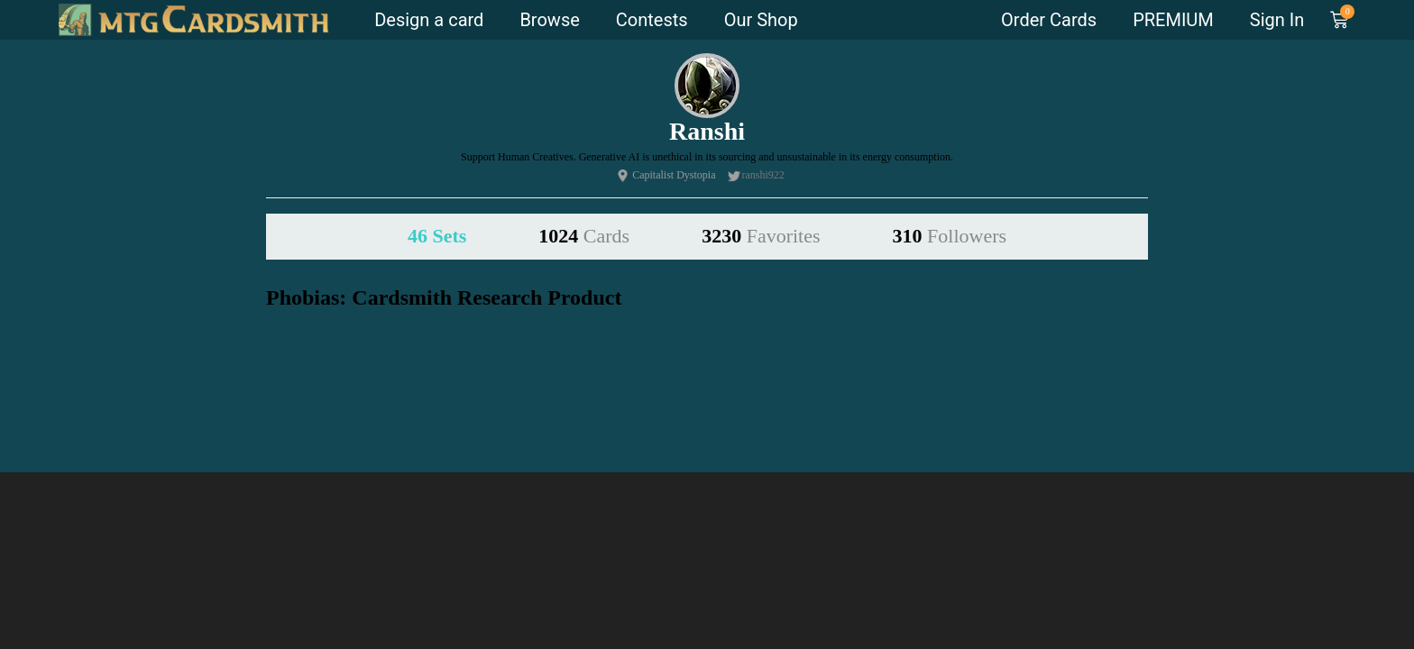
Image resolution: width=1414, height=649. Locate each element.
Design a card (428, 20)
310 (950, 235)
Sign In (1277, 20)
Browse (549, 20)
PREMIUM (1173, 20)
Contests (652, 20)
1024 (583, 235)
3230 (761, 235)
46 (437, 235)
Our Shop (761, 20)
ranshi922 (763, 175)
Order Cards (1049, 20)
